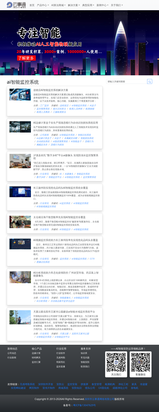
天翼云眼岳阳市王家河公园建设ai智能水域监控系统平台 (64, 311)
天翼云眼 (64, 333)
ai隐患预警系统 (60, 141)
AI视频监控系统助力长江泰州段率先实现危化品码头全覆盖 (65, 240)
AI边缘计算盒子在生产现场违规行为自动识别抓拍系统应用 (65, 122)
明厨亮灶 (60, 361)
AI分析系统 (41, 300)
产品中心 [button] (42, 5)
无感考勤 (60, 357)
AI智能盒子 (76, 141)
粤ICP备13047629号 (84, 405)
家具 (134, 384)
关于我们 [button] (116, 5)
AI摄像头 (69, 173)
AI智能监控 (65, 229)
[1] (71, 71)
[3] (82, 71)
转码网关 (36, 357)
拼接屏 (84, 384)
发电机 (134, 388)
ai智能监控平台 (62, 336)
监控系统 (64, 258)
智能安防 (85, 361)
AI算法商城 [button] (57, 5)
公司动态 (11, 353)
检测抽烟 (89, 108)
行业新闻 (11, 357)
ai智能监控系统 (79, 105)
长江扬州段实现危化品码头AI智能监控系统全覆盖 (60, 187)
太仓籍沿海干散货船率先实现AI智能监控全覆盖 (59, 217)
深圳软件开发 (45, 384)
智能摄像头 (65, 297)
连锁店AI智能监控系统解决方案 (50, 90)
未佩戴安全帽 (70, 138)
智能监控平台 (54, 177)
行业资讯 (44, 173)
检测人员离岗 (43, 111)
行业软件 (60, 353)
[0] (65, 71)
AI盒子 (93, 105)
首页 (32, 5)
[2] (76, 71)
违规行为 (89, 141)
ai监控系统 (65, 203)
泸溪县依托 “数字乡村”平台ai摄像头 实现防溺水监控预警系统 (65, 157)
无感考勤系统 (27, 384)
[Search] (126, 81)
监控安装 (72, 384)
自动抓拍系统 (43, 141)
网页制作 (34, 388)
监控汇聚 (36, 361)
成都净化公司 (120, 388)
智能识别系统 (84, 134)
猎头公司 (90, 388)
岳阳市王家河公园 (80, 333)
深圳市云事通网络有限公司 (99, 399)
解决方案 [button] (73, 5)
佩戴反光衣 (41, 144)
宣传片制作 (49, 388)
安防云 (60, 384)
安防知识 (77, 388)
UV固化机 (103, 388)
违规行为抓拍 (57, 144)
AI (61, 173)
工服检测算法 (59, 111)
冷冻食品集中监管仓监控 (62, 300)
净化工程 (123, 384)
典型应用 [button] (87, 5)
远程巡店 (64, 105)
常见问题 (85, 357)
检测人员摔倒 (75, 108)
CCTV (92, 258)
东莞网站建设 (18, 388)
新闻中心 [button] (102, 5)
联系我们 (85, 366)
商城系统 (63, 388)
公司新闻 (44, 134)
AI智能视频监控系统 (46, 206)
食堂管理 (97, 384)
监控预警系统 (43, 108)
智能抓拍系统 (86, 138)
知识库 (84, 353)
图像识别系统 (43, 261)
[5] (93, 71)
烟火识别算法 (59, 108)
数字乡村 (40, 177)
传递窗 (144, 384)
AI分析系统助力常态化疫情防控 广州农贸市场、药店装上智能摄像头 (66, 274)
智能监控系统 (83, 173)
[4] (88, 71)
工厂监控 (44, 105)
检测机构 (110, 384)
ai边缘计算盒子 (43, 138)
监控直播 (60, 366)
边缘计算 (36, 353)
